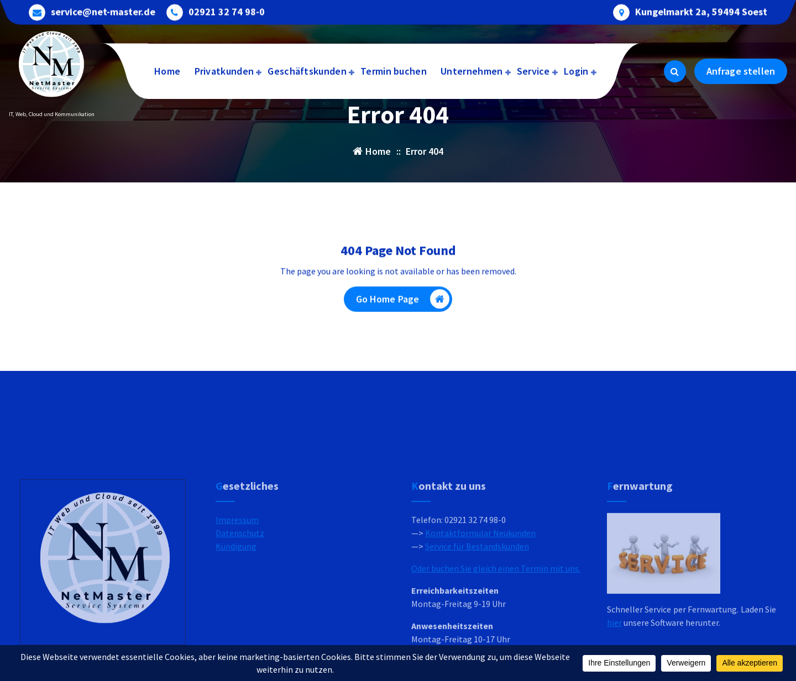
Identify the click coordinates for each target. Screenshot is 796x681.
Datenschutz (240, 589)
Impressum (237, 576)
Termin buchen (393, 71)
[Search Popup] (675, 71)
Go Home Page (403, 302)
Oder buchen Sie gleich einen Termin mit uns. (495, 624)
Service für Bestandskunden (477, 602)
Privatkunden (224, 71)
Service (533, 71)
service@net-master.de (103, 11)
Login (576, 71)
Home (167, 71)
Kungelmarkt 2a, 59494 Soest (701, 11)
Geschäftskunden (307, 71)
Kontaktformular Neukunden (480, 589)
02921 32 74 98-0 (226, 11)
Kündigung (236, 602)
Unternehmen (471, 71)
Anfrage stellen (740, 71)
